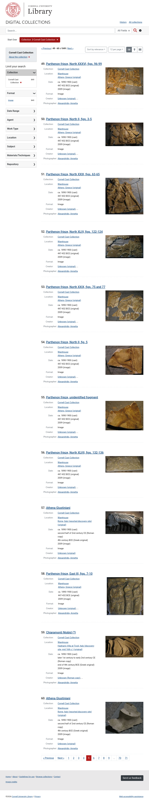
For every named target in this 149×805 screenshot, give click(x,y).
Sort (95, 49)
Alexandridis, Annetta (68, 103)
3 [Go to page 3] (78, 758)
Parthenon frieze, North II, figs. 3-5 (69, 119)
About (14, 777)
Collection (12, 72)
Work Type (12, 128)
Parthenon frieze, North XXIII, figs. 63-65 (73, 174)
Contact (57, 777)
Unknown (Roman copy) (69, 678)
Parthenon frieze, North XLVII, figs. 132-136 (75, 452)
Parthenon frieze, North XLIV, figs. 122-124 (74, 231)
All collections (135, 22)
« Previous (46, 48)
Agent (10, 119)
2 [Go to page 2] (73, 758)
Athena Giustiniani (58, 508)
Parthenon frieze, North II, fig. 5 (67, 342)
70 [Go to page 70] (119, 758)
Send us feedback (132, 778)
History (123, 22)
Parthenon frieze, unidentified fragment (72, 397)
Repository (13, 164)
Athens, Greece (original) (69, 77)
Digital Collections (28, 22)
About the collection (19, 57)
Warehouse (63, 74)
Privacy (37, 796)
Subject (11, 146)
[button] (40, 39)
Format (11, 93)
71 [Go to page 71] (126, 758)
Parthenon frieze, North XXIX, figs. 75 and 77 (75, 287)
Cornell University (13, 9)
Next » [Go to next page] (61, 758)
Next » (70, 48)
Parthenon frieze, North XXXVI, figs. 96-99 (74, 64)
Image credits (11, 782)
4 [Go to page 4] (83, 758)
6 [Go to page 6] (93, 758)
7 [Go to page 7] (99, 758)
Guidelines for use (26, 777)
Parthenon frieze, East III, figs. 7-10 (69, 573)
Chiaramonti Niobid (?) (61, 632)
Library (40, 9)
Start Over (12, 39)
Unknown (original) (67, 98)
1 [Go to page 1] (68, 758)
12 (115, 49)
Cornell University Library (22, 796)
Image (10, 100)
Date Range (13, 111)
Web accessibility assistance (131, 796)
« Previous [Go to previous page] (48, 758)
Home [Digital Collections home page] (8, 777)
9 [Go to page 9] (109, 758)
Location (11, 137)
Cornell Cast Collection (68, 69)
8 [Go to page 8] (104, 758)
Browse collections (44, 777)
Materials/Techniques (18, 155)
